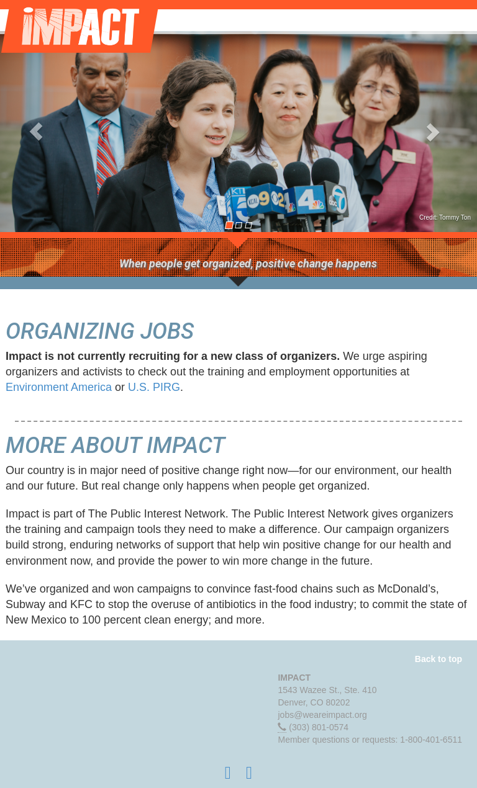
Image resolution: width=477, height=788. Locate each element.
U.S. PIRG (154, 387)
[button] (35, 131)
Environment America (59, 387)
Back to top (438, 659)
